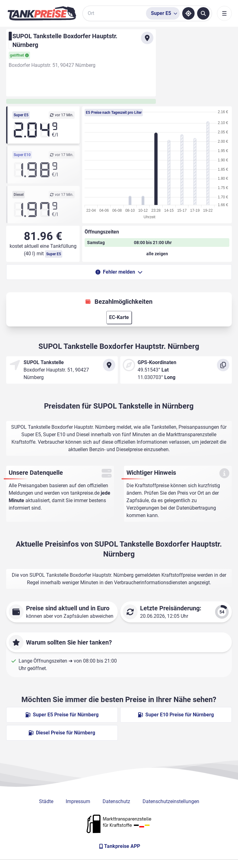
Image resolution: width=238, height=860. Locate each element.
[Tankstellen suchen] (203, 13)
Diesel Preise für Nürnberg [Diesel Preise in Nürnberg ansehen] (62, 733)
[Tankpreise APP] (119, 846)
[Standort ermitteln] (188, 13)
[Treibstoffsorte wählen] (163, 13)
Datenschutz (116, 801)
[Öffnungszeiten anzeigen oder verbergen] (157, 253)
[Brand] (41, 13)
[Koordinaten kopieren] (223, 365)
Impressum (78, 801)
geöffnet (19, 55)
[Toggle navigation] (224, 13)
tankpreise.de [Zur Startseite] (84, 493)
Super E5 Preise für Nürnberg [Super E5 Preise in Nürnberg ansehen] (62, 715)
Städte (46, 801)
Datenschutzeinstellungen (171, 801)
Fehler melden (119, 272)
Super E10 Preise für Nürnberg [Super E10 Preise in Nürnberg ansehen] (176, 715)
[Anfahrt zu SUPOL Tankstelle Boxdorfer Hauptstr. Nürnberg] (147, 38)
